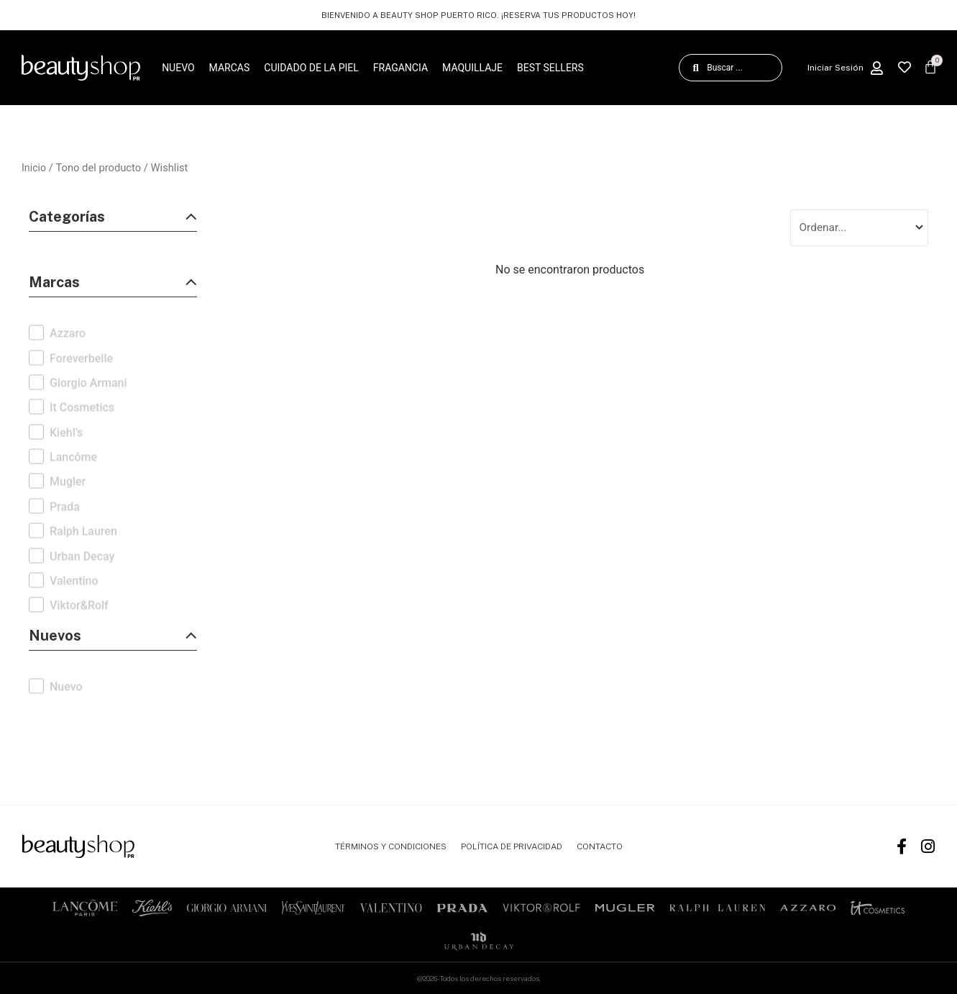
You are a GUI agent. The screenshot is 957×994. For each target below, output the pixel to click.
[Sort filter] (859, 228)
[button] (113, 220)
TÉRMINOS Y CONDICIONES (391, 846)
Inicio (34, 167)
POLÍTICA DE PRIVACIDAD (511, 846)
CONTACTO (600, 846)
